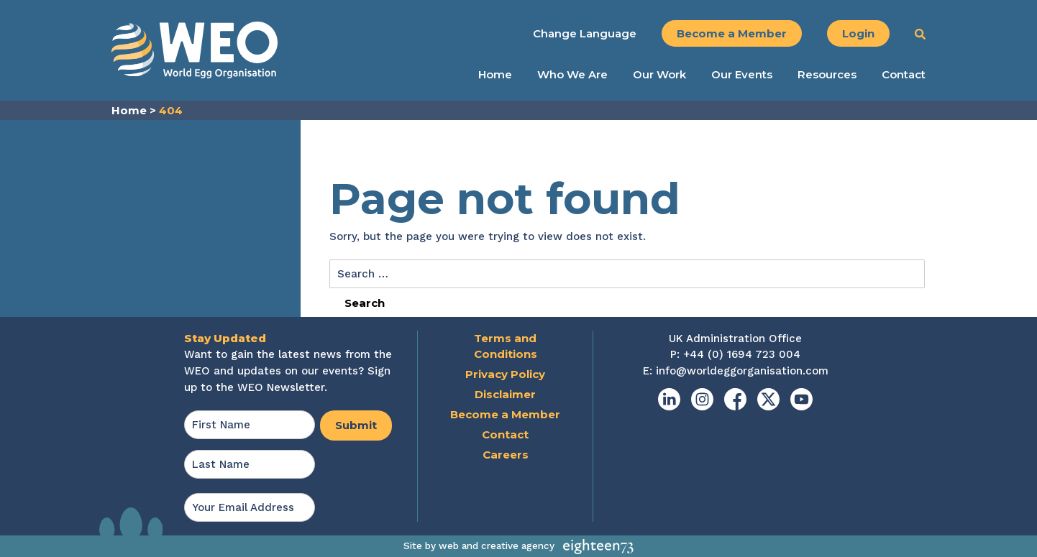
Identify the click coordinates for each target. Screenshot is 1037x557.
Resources (827, 74)
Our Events (741, 74)
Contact (904, 74)
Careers (506, 454)
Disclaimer (505, 394)
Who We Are (572, 74)
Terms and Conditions (505, 346)
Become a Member (732, 33)
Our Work (659, 74)
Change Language (584, 33)
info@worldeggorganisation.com (742, 370)
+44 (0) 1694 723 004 (741, 354)
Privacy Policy (505, 374)
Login (858, 33)
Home (495, 74)
